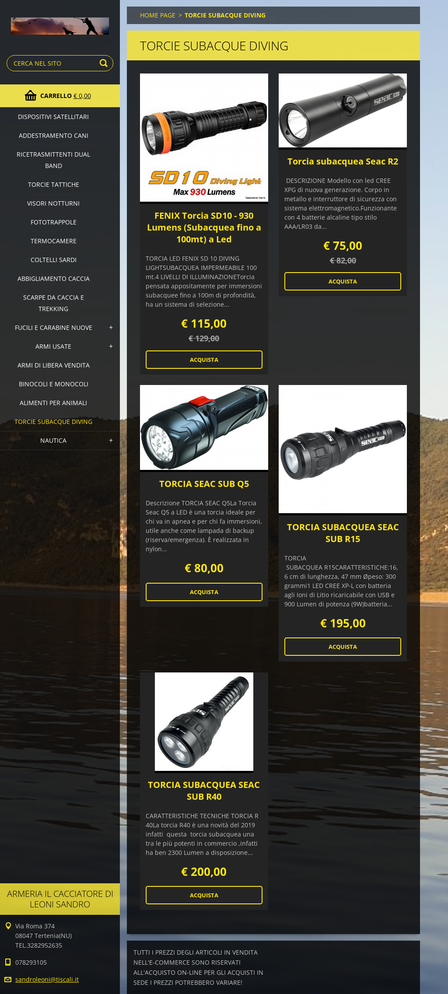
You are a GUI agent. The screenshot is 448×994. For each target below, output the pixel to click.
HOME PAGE (157, 15)
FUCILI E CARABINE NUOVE (53, 327)
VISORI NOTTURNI (53, 203)
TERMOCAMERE (54, 241)
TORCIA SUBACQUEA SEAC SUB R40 (204, 790)
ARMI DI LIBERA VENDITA (54, 365)
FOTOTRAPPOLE (54, 222)
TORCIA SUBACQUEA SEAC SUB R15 (343, 533)
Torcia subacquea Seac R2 (342, 161)
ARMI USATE (53, 346)
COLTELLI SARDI (54, 260)
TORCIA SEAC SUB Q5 (204, 484)
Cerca (105, 63)
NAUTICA (53, 440)
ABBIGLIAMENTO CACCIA (54, 278)
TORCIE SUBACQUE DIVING (53, 421)
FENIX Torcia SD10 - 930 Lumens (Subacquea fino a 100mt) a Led (204, 227)
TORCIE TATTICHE (53, 184)
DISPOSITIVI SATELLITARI (53, 116)
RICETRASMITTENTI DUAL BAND (53, 160)
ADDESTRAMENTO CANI (53, 135)
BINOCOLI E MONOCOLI (53, 384)
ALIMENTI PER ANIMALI (53, 403)
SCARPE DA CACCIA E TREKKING (53, 303)
